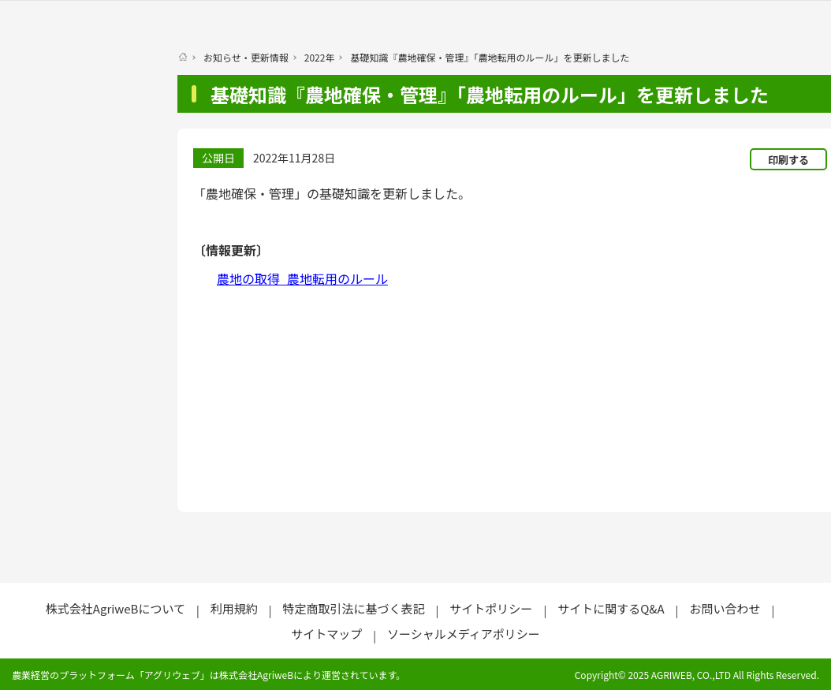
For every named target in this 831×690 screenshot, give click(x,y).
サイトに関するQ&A (610, 608)
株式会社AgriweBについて (115, 608)
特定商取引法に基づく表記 (354, 608)
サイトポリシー (490, 608)
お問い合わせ (724, 608)
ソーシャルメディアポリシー (463, 633)
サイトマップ (326, 633)
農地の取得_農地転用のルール (302, 278)
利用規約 (234, 608)
